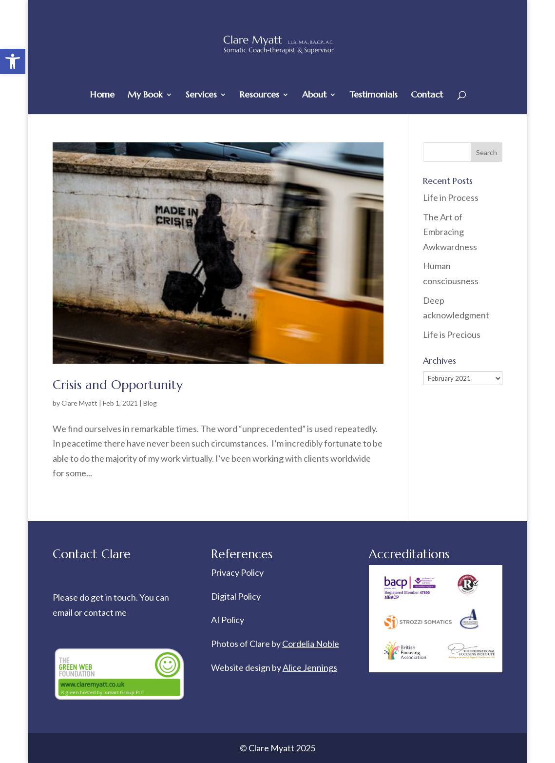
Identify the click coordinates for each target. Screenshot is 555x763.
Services (201, 95)
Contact (427, 95)
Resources (259, 95)
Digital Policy (236, 596)
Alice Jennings (310, 667)
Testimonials (373, 95)
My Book (145, 95)
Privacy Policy (237, 572)
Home (102, 95)
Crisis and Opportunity (118, 384)
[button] (12, 61)
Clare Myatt (79, 403)
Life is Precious (451, 334)
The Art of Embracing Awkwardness (450, 232)
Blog (150, 403)
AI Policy (227, 619)
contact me (105, 612)
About (314, 95)
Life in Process (451, 197)
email (63, 612)
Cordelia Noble (310, 643)
